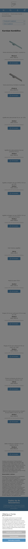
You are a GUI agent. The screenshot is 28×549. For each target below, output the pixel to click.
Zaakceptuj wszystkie (14, 540)
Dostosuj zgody (14, 536)
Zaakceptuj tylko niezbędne (14, 532)
